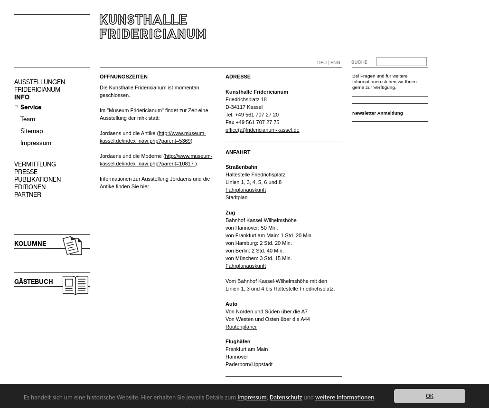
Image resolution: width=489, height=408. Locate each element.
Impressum (35, 142)
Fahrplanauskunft (246, 190)
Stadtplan (236, 197)
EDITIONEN (30, 187)
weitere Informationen (344, 397)
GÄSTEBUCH (33, 281)
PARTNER (27, 194)
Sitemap (31, 131)
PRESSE (26, 171)
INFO (21, 97)
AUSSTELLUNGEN (39, 82)
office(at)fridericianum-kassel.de (263, 130)
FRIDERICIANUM (37, 89)
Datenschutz (286, 397)
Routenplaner (241, 327)
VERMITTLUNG (35, 164)
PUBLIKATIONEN (37, 179)
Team (27, 119)
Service (30, 107)
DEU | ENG (328, 62)
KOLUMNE (30, 243)
